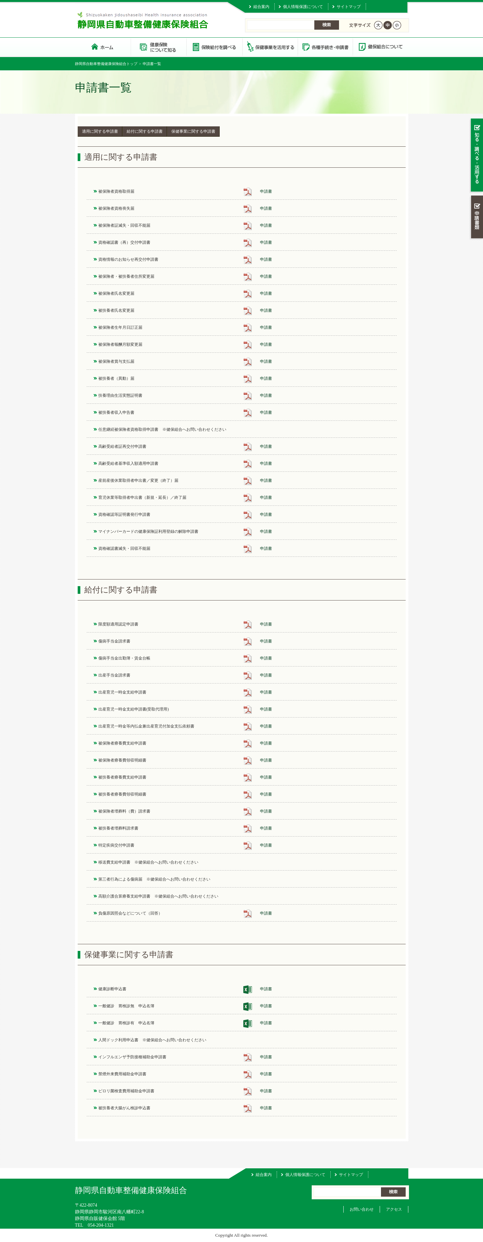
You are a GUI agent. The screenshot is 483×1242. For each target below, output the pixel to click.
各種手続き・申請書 (325, 46)
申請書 (266, 191)
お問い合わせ (362, 1209)
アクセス (394, 1209)
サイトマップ (349, 6)
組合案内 (261, 6)
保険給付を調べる (214, 46)
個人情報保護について (303, 6)
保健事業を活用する (269, 46)
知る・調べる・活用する (476, 155)
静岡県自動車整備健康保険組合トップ (106, 64)
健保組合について (380, 46)
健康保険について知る (158, 46)
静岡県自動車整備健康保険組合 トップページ (103, 46)
